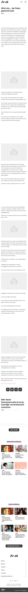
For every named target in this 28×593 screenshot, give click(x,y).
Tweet (12, 389)
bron (5, 383)
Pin (16, 389)
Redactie (9, 584)
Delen (8, 389)
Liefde (2, 570)
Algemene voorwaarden (12, 585)
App (20, 389)
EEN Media (24, 590)
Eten (3, 13)
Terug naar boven (13, 546)
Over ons (13, 584)
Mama (3, 561)
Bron (2, 383)
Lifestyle (3, 573)
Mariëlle (17, 13)
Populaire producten (6, 576)
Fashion (3, 567)
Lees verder (14, 430)
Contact (19, 585)
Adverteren (18, 584)
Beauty (3, 564)
